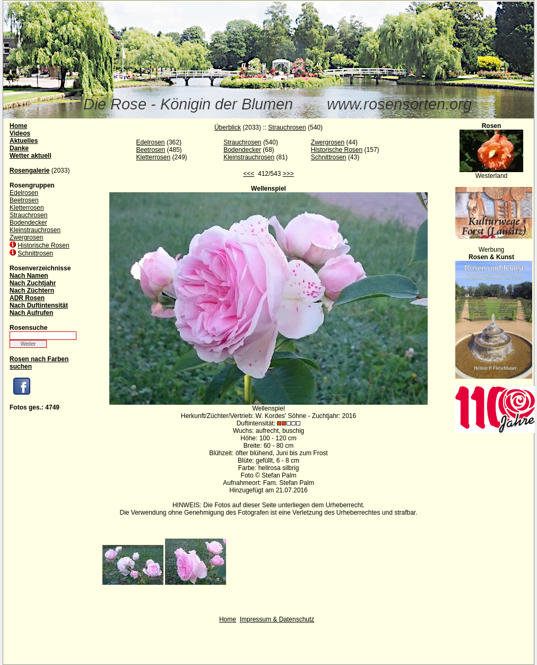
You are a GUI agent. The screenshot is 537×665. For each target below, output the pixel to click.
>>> (288, 173)
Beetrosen (24, 200)
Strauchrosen (28, 215)
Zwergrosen (26, 237)
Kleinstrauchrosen (35, 230)
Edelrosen (24, 193)
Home (227, 619)
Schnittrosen (35, 253)
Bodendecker (28, 222)
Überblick (227, 127)
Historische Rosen (43, 245)
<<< (248, 173)
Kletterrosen (27, 207)
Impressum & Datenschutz (277, 619)
